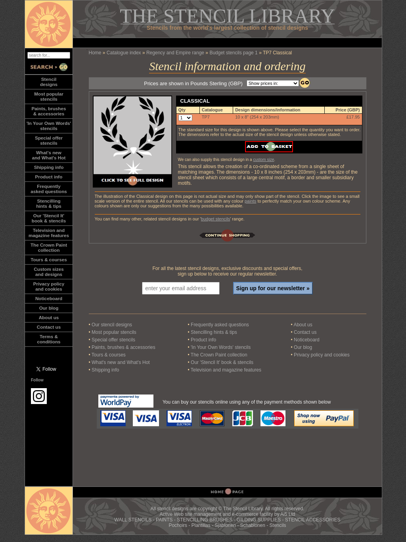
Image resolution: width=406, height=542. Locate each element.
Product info (49, 176)
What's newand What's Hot (49, 155)
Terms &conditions (48, 339)
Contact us (49, 326)
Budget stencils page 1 (233, 53)
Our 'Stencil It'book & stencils (49, 218)
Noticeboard (48, 298)
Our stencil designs (112, 324)
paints (250, 201)
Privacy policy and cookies (49, 286)
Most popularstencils (48, 96)
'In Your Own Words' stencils (221, 347)
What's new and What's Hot (121, 362)
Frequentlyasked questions (49, 189)
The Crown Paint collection (219, 355)
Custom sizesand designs (48, 271)
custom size (263, 159)
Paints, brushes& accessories (48, 111)
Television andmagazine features (49, 233)
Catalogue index (124, 53)
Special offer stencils (113, 340)
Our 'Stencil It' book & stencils (222, 362)
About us (49, 317)
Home (95, 53)
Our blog (49, 307)
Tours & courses (49, 259)
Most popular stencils (114, 332)
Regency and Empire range (175, 53)
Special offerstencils (49, 140)
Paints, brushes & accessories (123, 347)
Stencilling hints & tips (214, 332)
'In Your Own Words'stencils (49, 126)
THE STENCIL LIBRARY (227, 16)
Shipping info (49, 167)
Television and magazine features (226, 370)
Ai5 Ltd (287, 514)
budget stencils (215, 218)
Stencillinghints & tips (48, 203)
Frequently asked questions (220, 324)
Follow (37, 380)
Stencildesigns (48, 82)
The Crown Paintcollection (49, 247)
